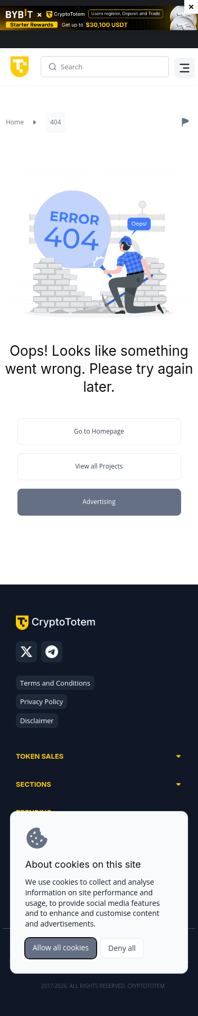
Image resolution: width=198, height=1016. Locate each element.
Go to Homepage (99, 431)
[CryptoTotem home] (17, 66)
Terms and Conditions (55, 683)
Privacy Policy (41, 701)
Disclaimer (37, 720)
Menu (184, 70)
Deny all (122, 948)
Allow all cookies (61, 947)
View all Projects (98, 466)
